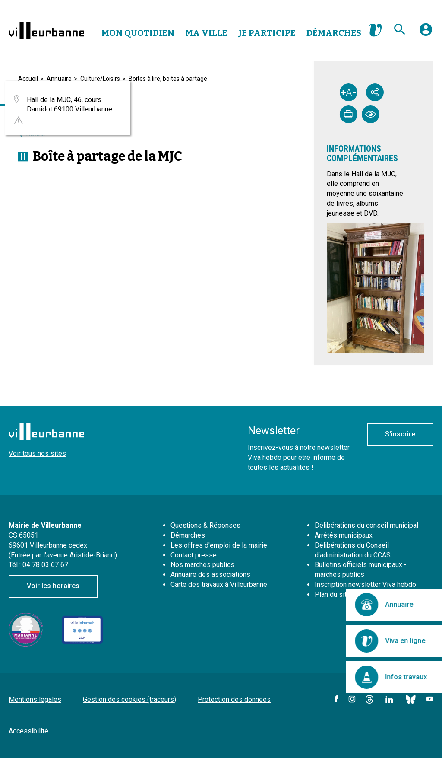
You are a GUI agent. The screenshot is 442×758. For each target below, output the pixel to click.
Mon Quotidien (137, 33)
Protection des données (234, 699)
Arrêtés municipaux (344, 535)
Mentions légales (35, 699)
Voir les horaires (53, 586)
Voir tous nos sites (37, 453)
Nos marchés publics (202, 565)
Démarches (333, 33)
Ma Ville (206, 33)
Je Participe (267, 33)
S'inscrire (400, 434)
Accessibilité (28, 731)
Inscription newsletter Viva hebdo (365, 584)
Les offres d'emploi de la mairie (218, 545)
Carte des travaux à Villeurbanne (218, 584)
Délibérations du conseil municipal (366, 525)
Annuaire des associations (210, 574)
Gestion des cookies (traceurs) (129, 699)
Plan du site (332, 594)
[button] (425, 33)
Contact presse (193, 555)
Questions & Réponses (205, 525)
